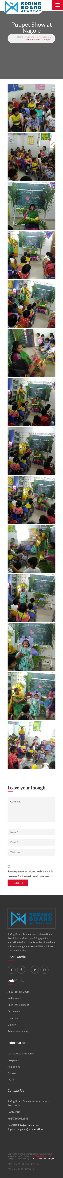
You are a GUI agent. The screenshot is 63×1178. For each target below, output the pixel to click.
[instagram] (44, 970)
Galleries (31, 36)
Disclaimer (14, 1164)
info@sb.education (28, 1125)
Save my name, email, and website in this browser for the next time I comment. (30, 874)
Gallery (12, 1024)
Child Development (18, 1004)
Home (20, 36)
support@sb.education (30, 1129)
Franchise (13, 1017)
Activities (44, 36)
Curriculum (14, 1011)
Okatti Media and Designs (42, 1158)
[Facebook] (12, 970)
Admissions (14, 1066)
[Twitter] (35, 970)
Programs (13, 1060)
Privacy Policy (30, 1164)
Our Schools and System (21, 1053)
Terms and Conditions (21, 1169)
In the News (14, 998)
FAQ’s (11, 1079)
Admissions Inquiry (18, 1031)
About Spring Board (19, 991)
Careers (12, 1073)
